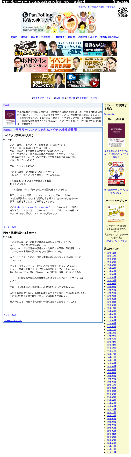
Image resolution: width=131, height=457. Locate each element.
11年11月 (111, 329)
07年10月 (111, 452)
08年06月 (111, 427)
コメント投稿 (10, 227)
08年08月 (111, 421)
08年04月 (111, 434)
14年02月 (111, 286)
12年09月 (111, 311)
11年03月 (111, 345)
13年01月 (111, 305)
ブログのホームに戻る (88, 98)
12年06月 (111, 317)
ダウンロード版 (119, 240)
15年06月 (111, 262)
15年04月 (111, 268)
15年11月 (111, 256)
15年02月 (111, 274)
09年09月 (111, 388)
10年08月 (111, 366)
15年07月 (111, 259)
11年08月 (111, 335)
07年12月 (111, 446)
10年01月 (111, 381)
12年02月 (111, 323)
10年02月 (111, 378)
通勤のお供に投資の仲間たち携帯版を (97, 7)
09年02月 (111, 403)
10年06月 (111, 372)
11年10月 (111, 332)
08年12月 (111, 409)
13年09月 (111, 292)
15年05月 (111, 265)
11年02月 (111, 348)
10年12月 (111, 354)
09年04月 (111, 400)
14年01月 (111, 289)
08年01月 (111, 443)
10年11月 (111, 357)
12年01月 (111, 326)
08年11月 (111, 412)
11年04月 (111, 342)
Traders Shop (110, 114)
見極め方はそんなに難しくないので (32, 207)
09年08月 (111, 391)
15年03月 (111, 271)
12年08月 (111, 314)
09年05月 (111, 397)
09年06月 (111, 394)
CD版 (108, 240)
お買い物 (70, 98)
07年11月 (111, 449)
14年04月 (111, 283)
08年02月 (111, 440)
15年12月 (111, 253)
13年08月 (111, 295)
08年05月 (111, 431)
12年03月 (111, 320)
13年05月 (111, 299)
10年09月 (111, 363)
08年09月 (111, 418)
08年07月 (111, 424)
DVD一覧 (59, 98)
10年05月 (111, 375)
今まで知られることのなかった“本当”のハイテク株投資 (116, 154)
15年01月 (111, 277)
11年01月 (111, 351)
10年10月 (111, 360)
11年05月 (111, 338)
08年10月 (111, 415)
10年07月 (111, 369)
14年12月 (111, 280)
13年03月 (111, 302)
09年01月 (111, 406)
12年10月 (111, 308)
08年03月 (111, 437)
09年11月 (111, 385)
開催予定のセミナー (43, 98)
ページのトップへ (13, 320)
